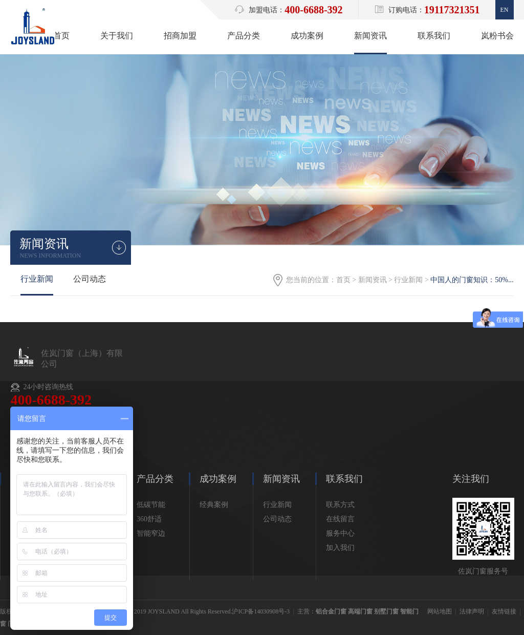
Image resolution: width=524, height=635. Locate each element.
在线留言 (340, 519)
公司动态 (89, 278)
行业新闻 (408, 280)
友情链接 (504, 611)
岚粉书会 (497, 35)
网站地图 (439, 611)
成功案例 (307, 35)
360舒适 (149, 519)
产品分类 (243, 35)
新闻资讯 (370, 35)
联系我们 (434, 35)
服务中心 (340, 533)
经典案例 (214, 505)
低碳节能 (151, 505)
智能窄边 (151, 533)
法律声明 (472, 611)
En (504, 9)
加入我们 (340, 548)
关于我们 (116, 35)
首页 (61, 35)
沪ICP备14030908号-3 (261, 611)
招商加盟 (180, 35)
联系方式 (340, 505)
